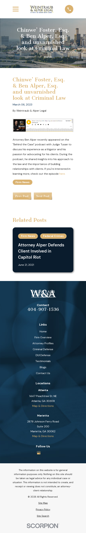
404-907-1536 (43, 309)
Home (43, 331)
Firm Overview (43, 337)
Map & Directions (43, 406)
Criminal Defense (43, 349)
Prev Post (22, 196)
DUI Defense (43, 355)
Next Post (42, 196)
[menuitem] (43, 503)
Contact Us (43, 373)
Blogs (43, 367)
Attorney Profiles (43, 343)
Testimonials (43, 361)
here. (62, 174)
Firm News (23, 182)
